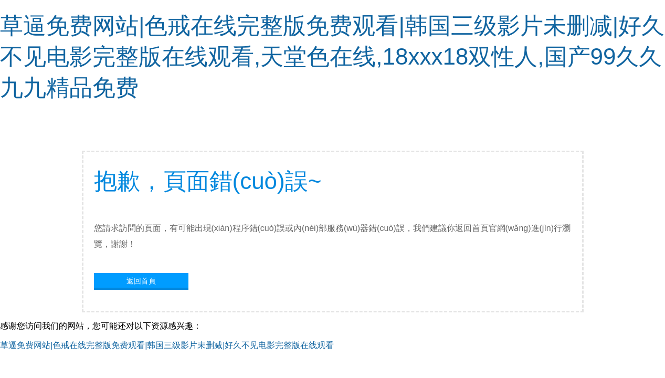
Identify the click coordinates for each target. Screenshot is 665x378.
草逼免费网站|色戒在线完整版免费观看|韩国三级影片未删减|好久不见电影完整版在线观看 (167, 345)
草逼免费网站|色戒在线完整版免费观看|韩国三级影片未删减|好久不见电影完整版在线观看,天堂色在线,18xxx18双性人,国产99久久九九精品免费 (332, 56)
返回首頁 (141, 281)
